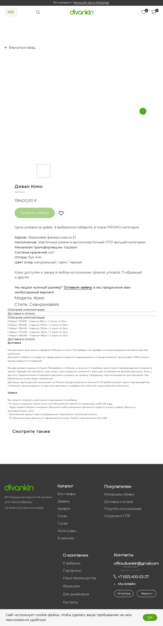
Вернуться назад (22, 47)
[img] (81, 12)
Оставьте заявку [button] (78, 287)
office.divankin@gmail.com (136, 563)
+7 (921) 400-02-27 (133, 577)
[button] (83, 586)
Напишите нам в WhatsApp (91, 2)
